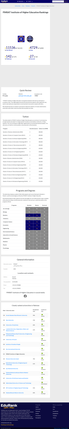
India (54, 407)
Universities (17, 6)
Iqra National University (12, 368)
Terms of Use (57, 428)
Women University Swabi (12, 358)
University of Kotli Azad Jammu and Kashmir (17, 378)
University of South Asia (12, 325)
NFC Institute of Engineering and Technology (17, 388)
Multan (37, 413)
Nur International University (13, 349)
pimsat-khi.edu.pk (25, 96)
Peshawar (38, 411)
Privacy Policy (64, 428)
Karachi (33, 6)
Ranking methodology (7, 425)
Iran (54, 409)
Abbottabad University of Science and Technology (18, 383)
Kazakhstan (55, 411)
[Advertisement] (12, 24)
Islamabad (38, 409)
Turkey (54, 417)
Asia (23, 6)
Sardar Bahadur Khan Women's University (16, 315)
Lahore (37, 407)
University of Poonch (11, 339)
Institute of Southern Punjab (13, 344)
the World (9, 50)
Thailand (55, 415)
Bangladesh (55, 413)
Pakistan (28, 6)
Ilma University (10, 320)
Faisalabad (38, 415)
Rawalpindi (38, 417)
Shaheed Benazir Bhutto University (15, 392)
